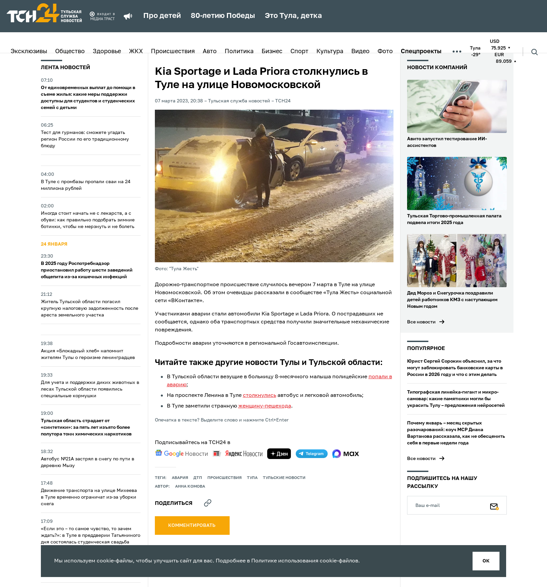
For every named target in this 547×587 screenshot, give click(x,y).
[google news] (181, 453)
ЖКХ (136, 52)
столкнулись (259, 395)
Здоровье (107, 52)
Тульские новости (284, 478)
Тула (252, 478)
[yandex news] (238, 453)
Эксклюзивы (29, 52)
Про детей (162, 16)
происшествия (224, 478)
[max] (345, 453)
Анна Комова (190, 487)
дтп (197, 478)
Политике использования (284, 561)
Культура (329, 52)
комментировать (192, 525)
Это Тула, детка (293, 16)
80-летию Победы (223, 16)
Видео (360, 52)
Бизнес (272, 52)
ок (486, 561)
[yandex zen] (279, 453)
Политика (239, 52)
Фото (385, 52)
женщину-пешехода (264, 406)
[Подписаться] (494, 505)
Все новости (421, 322)
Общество (70, 52)
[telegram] (312, 453)
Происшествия (173, 52)
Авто (210, 52)
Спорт (299, 52)
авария (180, 478)
